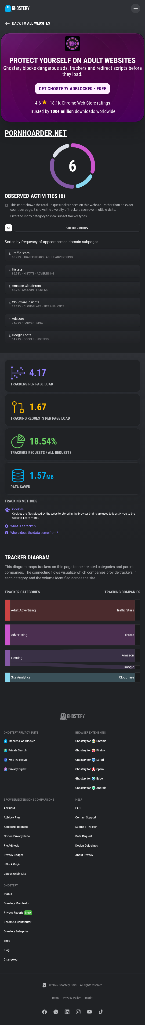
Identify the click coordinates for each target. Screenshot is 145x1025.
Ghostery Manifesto (16, 903)
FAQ (77, 808)
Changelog (11, 959)
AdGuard (9, 808)
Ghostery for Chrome (90, 741)
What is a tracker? (20, 526)
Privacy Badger (13, 855)
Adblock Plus (12, 817)
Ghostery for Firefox (90, 750)
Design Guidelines (86, 845)
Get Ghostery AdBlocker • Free (72, 88)
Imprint (88, 997)
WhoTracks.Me (15, 760)
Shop (7, 940)
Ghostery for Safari (89, 760)
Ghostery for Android (90, 788)
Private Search (15, 750)
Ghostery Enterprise (16, 931)
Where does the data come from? (31, 533)
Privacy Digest (15, 769)
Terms (55, 997)
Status (8, 894)
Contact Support (85, 817)
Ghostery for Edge (89, 778)
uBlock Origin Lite (15, 873)
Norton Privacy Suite (17, 836)
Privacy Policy (72, 997)
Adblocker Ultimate (16, 827)
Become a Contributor (17, 922)
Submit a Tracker (86, 827)
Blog (7, 950)
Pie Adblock (11, 845)
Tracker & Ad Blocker (19, 741)
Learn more (31, 518)
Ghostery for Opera (89, 769)
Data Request (83, 836)
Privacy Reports (18, 912)
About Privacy (84, 855)
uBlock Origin (12, 864)
